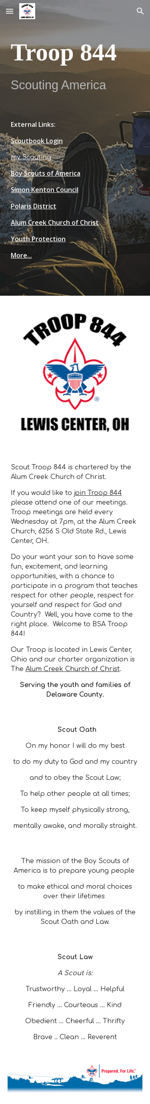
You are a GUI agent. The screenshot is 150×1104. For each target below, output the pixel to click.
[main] (75, 64)
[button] (9, 11)
